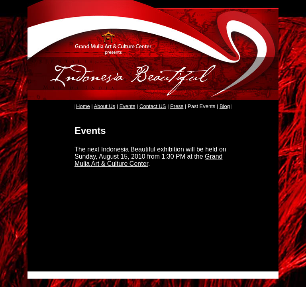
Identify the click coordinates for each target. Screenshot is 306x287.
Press (176, 106)
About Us (104, 106)
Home (83, 106)
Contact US (152, 106)
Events (127, 106)
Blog (225, 106)
